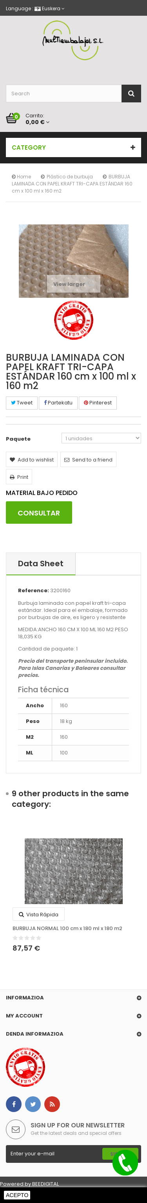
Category (29, 147)
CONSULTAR (39, 513)
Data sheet (41, 563)
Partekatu (58, 402)
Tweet (22, 402)
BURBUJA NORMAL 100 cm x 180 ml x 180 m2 (67, 928)
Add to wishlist (32, 459)
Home (21, 176)
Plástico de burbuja (70, 176)
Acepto (17, 1195)
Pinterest (98, 402)
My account (24, 1015)
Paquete (19, 439)
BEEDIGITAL (45, 1184)
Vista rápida (38, 914)
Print (19, 477)
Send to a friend (88, 459)
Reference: (33, 590)
